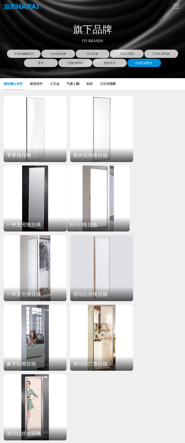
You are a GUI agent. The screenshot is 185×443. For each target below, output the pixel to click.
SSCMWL (118, 436)
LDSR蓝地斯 (58, 53)
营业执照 (67, 436)
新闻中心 (92, 353)
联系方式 (163, 362)
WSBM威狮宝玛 (24, 53)
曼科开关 (109, 63)
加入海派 (128, 353)
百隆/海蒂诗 (75, 63)
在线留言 (162, 369)
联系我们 (163, 353)
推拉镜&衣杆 (13, 84)
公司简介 (20, 362)
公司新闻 (91, 362)
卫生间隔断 (108, 84)
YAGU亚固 (127, 53)
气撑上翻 (72, 84)
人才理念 (127, 362)
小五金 (54, 84)
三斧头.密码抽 (161, 53)
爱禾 (41, 63)
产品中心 (53, 353)
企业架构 (20, 375)
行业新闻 (91, 369)
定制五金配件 (144, 63)
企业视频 (20, 382)
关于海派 (21, 353)
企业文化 (20, 369)
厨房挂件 (36, 84)
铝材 (89, 84)
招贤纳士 (127, 369)
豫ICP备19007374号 (85, 436)
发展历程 (20, 388)
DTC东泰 (92, 53)
